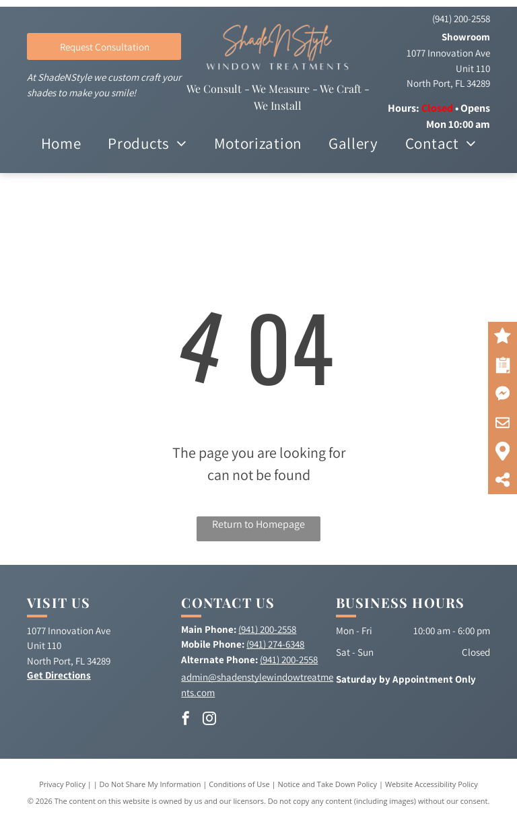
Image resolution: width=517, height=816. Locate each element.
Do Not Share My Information (150, 784)
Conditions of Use (239, 784)
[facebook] (186, 720)
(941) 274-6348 (275, 644)
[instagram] (209, 720)
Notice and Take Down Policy (328, 784)
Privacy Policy (62, 784)
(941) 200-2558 (461, 18)
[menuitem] (61, 144)
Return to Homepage (258, 524)
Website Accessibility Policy (431, 784)
